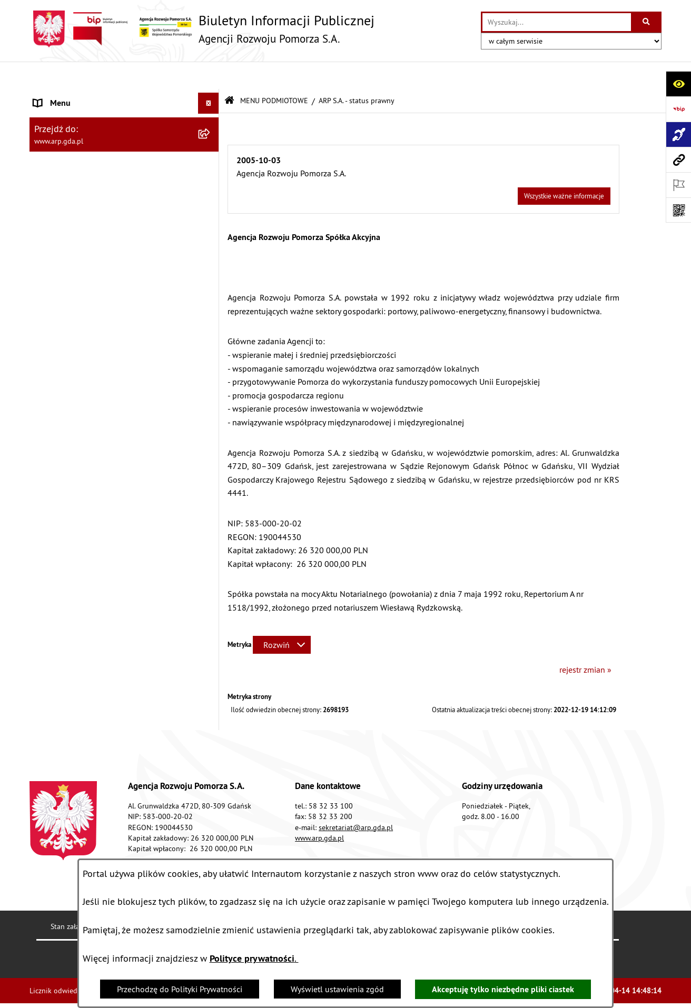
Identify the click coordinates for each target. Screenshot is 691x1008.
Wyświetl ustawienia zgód (337, 989)
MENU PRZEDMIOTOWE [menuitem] (77, 180)
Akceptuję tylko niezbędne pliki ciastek (503, 989)
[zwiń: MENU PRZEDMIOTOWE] (211, 180)
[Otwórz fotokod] (678, 210)
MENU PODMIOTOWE (274, 72)
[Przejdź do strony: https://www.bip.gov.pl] (678, 109)
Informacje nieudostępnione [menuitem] (84, 505)
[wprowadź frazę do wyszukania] (557, 22)
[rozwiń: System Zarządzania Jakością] (211, 400)
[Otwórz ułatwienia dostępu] (678, 83)
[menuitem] (124, 124)
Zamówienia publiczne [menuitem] (74, 483)
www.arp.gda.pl (319, 810)
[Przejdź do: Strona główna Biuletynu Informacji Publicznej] (229, 73)
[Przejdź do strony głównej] (201, 29)
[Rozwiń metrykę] (282, 617)
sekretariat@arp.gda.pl (356, 799)
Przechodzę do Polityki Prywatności (179, 989)
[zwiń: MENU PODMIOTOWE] (211, 97)
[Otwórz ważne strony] (678, 184)
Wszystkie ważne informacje (564, 168)
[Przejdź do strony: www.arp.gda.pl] (678, 159)
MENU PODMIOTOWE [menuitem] (72, 97)
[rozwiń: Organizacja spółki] (211, 263)
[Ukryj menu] (208, 75)
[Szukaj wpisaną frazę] (647, 22)
